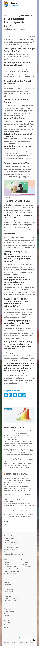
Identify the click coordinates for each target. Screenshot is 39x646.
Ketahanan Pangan (10, 600)
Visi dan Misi (7, 540)
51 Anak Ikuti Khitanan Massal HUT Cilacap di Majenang (18, 482)
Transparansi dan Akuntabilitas (13, 554)
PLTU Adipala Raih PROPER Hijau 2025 (14, 480)
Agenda (6, 615)
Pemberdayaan (9, 589)
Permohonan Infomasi (11, 573)
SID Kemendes (26, 566)
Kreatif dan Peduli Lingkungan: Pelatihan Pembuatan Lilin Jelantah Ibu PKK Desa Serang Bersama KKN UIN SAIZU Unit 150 (19, 459)
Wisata (6, 625)
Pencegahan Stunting (11, 598)
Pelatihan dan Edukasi (11, 547)
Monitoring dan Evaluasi (11, 549)
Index (31, 642)
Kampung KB (8, 584)
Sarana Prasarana (9, 611)
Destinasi (7, 620)
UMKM (6, 613)
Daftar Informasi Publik (11, 569)
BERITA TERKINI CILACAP (17, 474)
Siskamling (7, 596)
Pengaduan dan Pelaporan (12, 552)
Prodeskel (24, 562)
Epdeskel (24, 564)
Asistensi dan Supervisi (11, 542)
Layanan (14, 642)
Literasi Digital (8, 591)
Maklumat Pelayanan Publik (12, 571)
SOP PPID (7, 564)
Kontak (6, 642)
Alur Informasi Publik (10, 566)
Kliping (6, 627)
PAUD (5, 603)
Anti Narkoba (8, 594)
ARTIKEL (21, 29)
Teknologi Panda (23, 637)
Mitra (5, 618)
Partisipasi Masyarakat (10, 545)
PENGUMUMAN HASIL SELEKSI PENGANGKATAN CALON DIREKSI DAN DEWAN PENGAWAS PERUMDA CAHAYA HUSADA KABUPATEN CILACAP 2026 (18, 514)
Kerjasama (7, 622)
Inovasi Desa (8, 587)
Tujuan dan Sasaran (10, 538)
